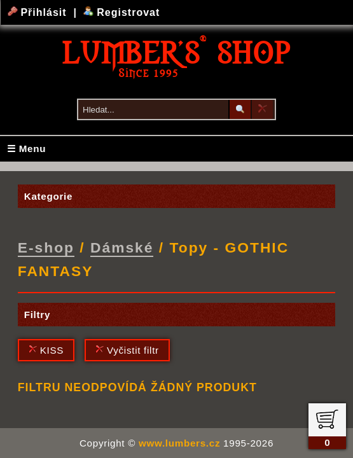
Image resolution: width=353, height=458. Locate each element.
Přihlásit (39, 12)
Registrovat (122, 12)
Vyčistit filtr (127, 350)
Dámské (121, 247)
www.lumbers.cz (179, 443)
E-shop (46, 247)
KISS (46, 350)
